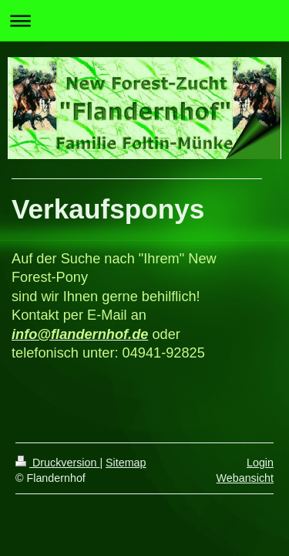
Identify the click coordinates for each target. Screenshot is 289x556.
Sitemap (126, 462)
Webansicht (245, 478)
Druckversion (57, 462)
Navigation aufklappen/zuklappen (144, 20)
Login (260, 462)
